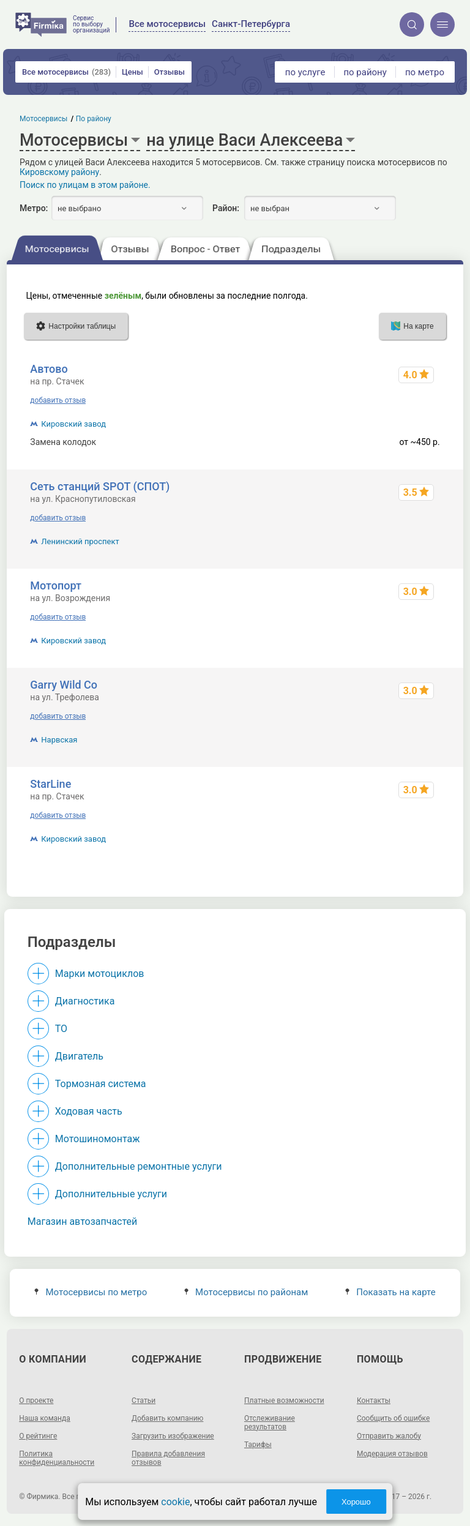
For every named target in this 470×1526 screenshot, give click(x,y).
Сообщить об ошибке (393, 1418)
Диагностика (85, 1001)
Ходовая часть (88, 1111)
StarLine (50, 783)
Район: (225, 208)
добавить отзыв (58, 400)
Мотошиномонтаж (97, 1139)
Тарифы (258, 1444)
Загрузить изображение (173, 1436)
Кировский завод (73, 423)
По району (93, 118)
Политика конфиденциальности (56, 1458)
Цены (132, 72)
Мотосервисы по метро (90, 1292)
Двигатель (79, 1056)
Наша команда (44, 1418)
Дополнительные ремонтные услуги (138, 1166)
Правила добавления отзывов (168, 1458)
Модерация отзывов (392, 1453)
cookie (175, 1502)
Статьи (143, 1400)
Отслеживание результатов (269, 1422)
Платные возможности (284, 1400)
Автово (48, 368)
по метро (424, 72)
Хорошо (356, 1501)
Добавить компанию (167, 1418)
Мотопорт (55, 585)
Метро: (34, 208)
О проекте (36, 1400)
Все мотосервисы (66, 72)
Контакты (373, 1400)
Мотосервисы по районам (246, 1292)
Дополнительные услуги (111, 1194)
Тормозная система (100, 1084)
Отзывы (169, 72)
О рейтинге (38, 1436)
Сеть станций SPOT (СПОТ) (100, 486)
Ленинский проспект (80, 541)
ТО (61, 1028)
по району (364, 72)
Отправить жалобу (389, 1436)
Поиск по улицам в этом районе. (85, 185)
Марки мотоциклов (99, 973)
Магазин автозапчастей (83, 1221)
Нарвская (59, 739)
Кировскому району (59, 172)
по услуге (305, 72)
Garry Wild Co (63, 684)
